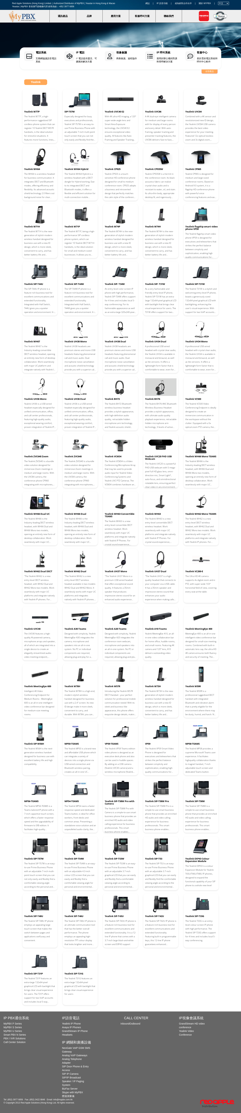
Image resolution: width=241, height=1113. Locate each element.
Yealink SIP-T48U (33, 916)
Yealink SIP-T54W (74, 858)
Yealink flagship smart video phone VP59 (201, 227)
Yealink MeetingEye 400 (198, 629)
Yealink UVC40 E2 (114, 111)
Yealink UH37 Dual (155, 571)
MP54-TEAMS (71, 801)
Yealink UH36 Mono (35, 399)
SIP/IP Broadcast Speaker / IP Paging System (73, 1081)
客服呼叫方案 (142, 16)
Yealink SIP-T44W (74, 284)
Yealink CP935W (154, 169)
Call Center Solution (15, 1042)
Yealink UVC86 (153, 111)
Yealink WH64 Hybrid (76, 169)
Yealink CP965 (193, 169)
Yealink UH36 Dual (75, 399)
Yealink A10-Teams (156, 629)
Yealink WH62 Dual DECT (38, 571)
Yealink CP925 (112, 169)
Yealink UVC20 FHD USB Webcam (158, 457)
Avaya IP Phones (71, 1027)
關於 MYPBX (205, 3)
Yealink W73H (153, 686)
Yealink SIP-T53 (153, 858)
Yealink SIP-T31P (33, 973)
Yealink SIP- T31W (155, 284)
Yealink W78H (72, 686)
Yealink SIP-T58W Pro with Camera (119, 802)
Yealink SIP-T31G (73, 973)
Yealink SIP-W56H (34, 743)
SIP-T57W (69, 111)
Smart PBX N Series (15, 1034)
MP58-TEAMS (192, 743)
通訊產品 (63, 16)
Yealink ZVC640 (73, 456)
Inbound (125, 1023)
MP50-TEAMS (71, 743)
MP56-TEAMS (31, 801)
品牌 (89, 16)
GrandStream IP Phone (75, 1031)
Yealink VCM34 (113, 456)
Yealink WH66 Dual (75, 514)
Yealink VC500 (193, 399)
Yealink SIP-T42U (154, 916)
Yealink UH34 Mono (196, 341)
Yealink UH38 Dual (115, 341)
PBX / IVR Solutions (15, 1038)
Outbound (135, 1023)
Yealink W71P (72, 226)
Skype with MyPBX (72, 1092)
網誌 (147, 3)
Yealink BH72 (112, 399)
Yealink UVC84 (193, 111)
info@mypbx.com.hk (63, 1099)
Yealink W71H (32, 226)
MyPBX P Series (13, 1023)
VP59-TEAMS (111, 743)
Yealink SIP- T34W (115, 284)
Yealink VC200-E (194, 571)
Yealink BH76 (152, 399)
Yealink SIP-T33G (194, 916)
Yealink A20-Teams (115, 629)
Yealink (35, 82)
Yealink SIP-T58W (195, 801)
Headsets (67, 1034)
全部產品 (209, 71)
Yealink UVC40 (32, 629)
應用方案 (116, 16)
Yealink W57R (112, 686)
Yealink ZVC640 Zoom (36, 456)
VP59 (147, 743)
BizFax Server (70, 1088)
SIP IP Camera (70, 1073)
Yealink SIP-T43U (114, 916)
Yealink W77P (32, 111)
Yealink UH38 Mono (75, 341)
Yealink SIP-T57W (34, 858)
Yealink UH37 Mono (116, 571)
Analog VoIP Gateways (74, 1055)
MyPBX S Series (13, 1027)
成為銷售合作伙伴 (183, 3)
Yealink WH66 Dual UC (37, 514)
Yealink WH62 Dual (75, 571)
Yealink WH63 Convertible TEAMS (119, 515)
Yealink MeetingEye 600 (37, 686)
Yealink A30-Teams (75, 629)
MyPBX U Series (13, 1031)
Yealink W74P (112, 226)
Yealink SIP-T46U (73, 916)
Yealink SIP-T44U (33, 284)
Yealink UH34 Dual (155, 341)
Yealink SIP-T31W (195, 284)
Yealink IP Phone (71, 1023)
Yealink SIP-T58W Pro (157, 801)
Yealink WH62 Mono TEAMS (200, 514)
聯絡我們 (169, 16)
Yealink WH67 (32, 341)
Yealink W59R (193, 686)
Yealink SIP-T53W (114, 858)
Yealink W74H (153, 226)
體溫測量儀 (68, 1096)
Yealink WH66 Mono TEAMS (200, 456)
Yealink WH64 (32, 169)
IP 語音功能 (162, 3)
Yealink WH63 (153, 514)
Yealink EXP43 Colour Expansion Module (197, 859)
